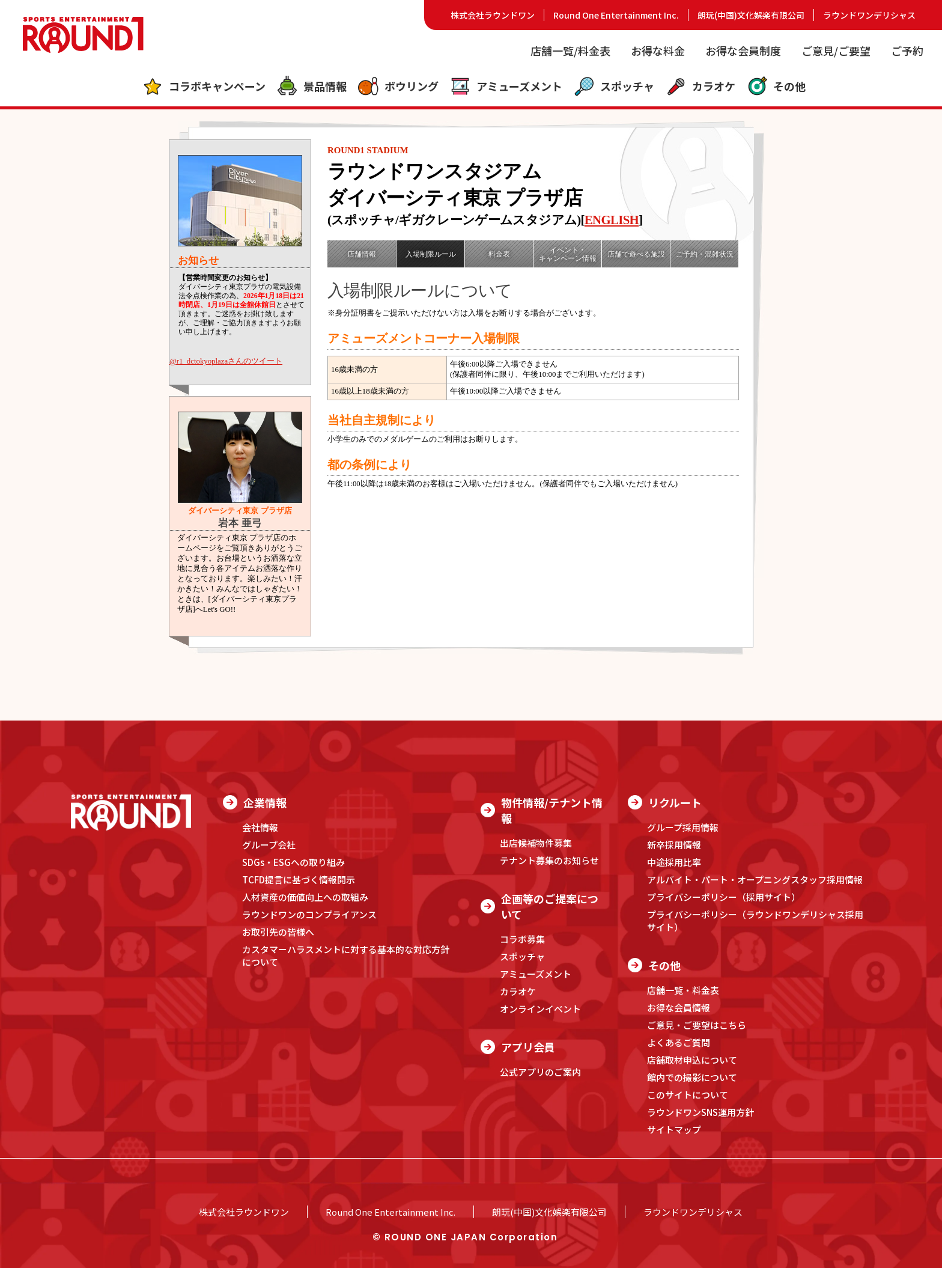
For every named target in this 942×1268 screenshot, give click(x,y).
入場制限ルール (431, 254)
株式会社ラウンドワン (493, 15)
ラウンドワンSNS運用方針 (700, 1112)
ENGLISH (612, 220)
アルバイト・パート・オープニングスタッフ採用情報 (755, 879)
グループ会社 (269, 844)
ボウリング (398, 86)
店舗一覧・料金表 (683, 990)
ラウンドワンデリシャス (869, 15)
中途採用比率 (674, 862)
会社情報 (260, 827)
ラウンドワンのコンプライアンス (309, 914)
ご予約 (907, 50)
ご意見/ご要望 (836, 50)
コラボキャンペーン (204, 86)
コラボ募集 (522, 939)
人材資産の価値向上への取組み (305, 897)
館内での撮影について (692, 1077)
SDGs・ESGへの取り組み (293, 862)
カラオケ (700, 86)
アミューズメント (505, 86)
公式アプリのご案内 (540, 1071)
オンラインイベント (540, 1008)
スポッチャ (613, 86)
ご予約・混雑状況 (705, 254)
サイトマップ (674, 1129)
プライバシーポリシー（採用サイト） (723, 897)
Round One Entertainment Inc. (616, 15)
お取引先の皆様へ (278, 931)
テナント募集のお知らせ (549, 860)
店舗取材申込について (692, 1059)
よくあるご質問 (678, 1042)
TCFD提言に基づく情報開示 (298, 879)
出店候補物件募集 (536, 843)
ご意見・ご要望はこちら (696, 1025)
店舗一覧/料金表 (570, 50)
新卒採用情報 (674, 844)
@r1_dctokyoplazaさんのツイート (225, 361)
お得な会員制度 (743, 50)
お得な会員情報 (678, 1007)
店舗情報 (361, 254)
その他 (776, 86)
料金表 (499, 254)
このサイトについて (687, 1094)
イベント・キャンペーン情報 (568, 254)
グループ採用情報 (683, 827)
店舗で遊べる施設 (636, 254)
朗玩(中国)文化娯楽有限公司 (750, 15)
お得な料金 (658, 50)
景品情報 (311, 86)
